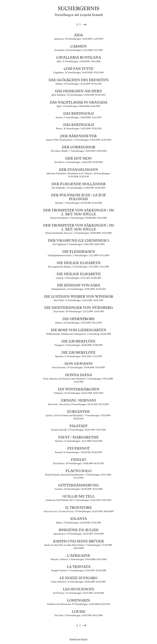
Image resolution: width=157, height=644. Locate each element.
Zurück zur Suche (78, 639)
